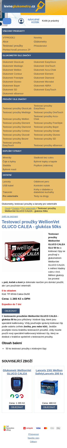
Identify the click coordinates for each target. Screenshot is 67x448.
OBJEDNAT (17, 407)
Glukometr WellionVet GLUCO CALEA (17, 372)
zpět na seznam (10, 216)
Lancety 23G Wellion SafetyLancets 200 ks (49, 372)
